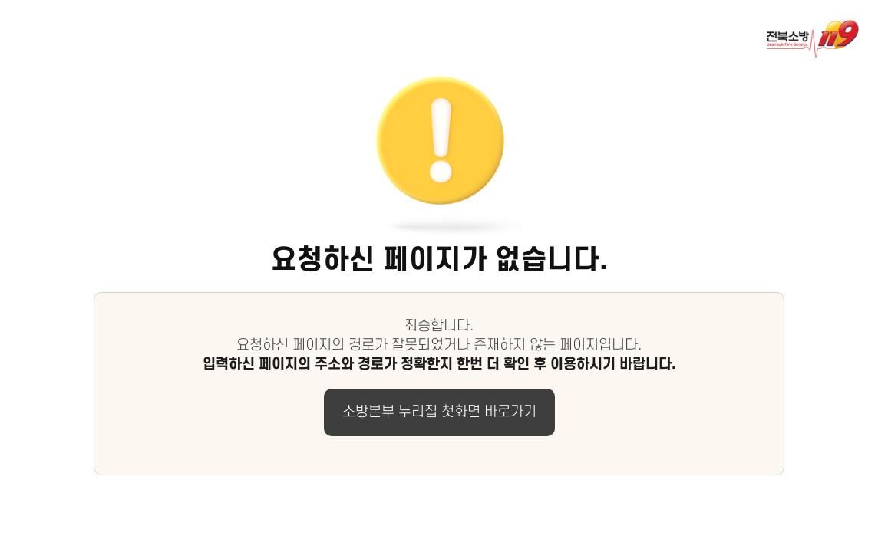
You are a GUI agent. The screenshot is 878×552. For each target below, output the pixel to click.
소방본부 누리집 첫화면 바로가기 (439, 412)
